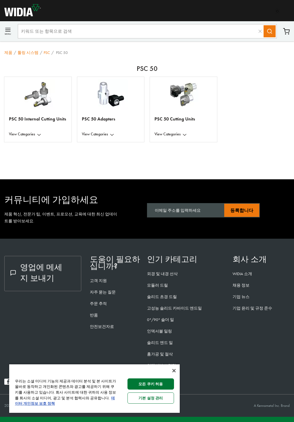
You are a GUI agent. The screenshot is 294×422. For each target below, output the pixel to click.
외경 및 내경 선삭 (162, 273)
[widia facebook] (7, 383)
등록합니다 (241, 210)
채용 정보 (241, 285)
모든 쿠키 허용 (150, 384)
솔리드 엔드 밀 (160, 342)
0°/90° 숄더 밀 (160, 319)
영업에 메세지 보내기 (36, 272)
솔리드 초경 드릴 (162, 296)
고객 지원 (98, 280)
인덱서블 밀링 (159, 331)
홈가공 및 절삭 (160, 354)
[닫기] (174, 370)
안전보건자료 (102, 326)
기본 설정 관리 (150, 398)
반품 (94, 315)
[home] (20, 15)
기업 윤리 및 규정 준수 (252, 308)
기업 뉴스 (241, 296)
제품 (8, 52)
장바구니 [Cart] (286, 31)
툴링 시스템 (28, 52)
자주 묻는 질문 (103, 292)
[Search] (270, 31)
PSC (47, 52)
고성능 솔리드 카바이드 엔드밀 (174, 308)
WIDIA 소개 (242, 273)
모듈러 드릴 (157, 285)
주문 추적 (98, 303)
